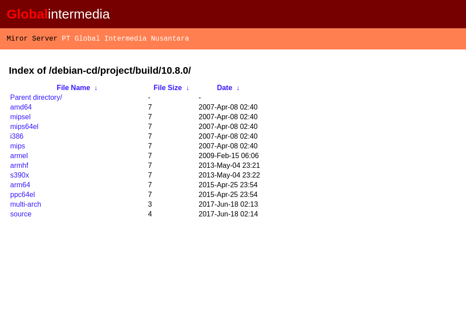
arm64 (20, 186)
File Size (167, 89)
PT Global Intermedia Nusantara (125, 40)
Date (225, 89)
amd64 (21, 109)
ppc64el (22, 196)
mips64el (24, 128)
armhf (19, 167)
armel (19, 157)
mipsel (20, 118)
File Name (73, 89)
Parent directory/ (36, 99)
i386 (16, 138)
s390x (19, 177)
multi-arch (25, 206)
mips (17, 147)
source (20, 216)
